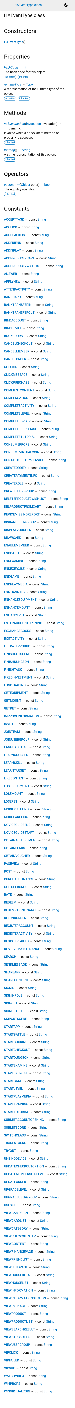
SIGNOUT (11, 1003)
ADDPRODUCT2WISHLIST (22, 266)
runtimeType (12, 84)
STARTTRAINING (16, 1104)
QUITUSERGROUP (16, 887)
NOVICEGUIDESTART (19, 833)
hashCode (11, 68)
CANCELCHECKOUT (18, 343)
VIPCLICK (11, 1352)
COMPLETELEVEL (17, 413)
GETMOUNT (12, 701)
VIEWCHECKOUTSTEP (20, 1236)
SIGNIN (9, 988)
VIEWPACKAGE (15, 1306)
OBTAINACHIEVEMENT (20, 840)
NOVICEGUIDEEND (17, 825)
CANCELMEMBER (16, 351)
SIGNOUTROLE (14, 1011)
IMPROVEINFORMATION (21, 716)
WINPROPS (12, 1384)
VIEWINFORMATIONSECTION (25, 1298)
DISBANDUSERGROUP (20, 522)
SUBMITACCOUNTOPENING (24, 1120)
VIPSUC (9, 1368)
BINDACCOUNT (15, 320)
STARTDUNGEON (16, 1058)
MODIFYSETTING (16, 809)
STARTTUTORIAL (16, 1112)
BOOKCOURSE (14, 336)
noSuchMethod (14, 124)
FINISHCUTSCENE (17, 654)
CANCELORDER (15, 359)
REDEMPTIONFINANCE (20, 910)
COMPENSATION (16, 398)
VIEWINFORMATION (18, 1290)
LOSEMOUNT (13, 794)
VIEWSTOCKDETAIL (18, 1337)
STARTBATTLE (14, 1034)
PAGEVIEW (11, 864)
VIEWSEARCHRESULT (19, 1329)
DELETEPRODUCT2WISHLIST (25, 499)
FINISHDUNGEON (16, 662)
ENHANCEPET (14, 615)
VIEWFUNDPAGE (16, 1267)
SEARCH (10, 957)
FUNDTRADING (15, 685)
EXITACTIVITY (14, 639)
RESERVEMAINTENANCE (22, 949)
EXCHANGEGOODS (17, 631)
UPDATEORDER (15, 1182)
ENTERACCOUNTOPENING (23, 623)
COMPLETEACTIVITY (19, 406)
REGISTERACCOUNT (18, 926)
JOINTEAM (12, 732)
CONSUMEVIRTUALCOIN (21, 452)
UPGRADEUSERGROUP (20, 1197)
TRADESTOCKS (15, 1143)
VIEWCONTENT (15, 1244)
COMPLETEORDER (17, 421)
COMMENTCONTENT (19, 390)
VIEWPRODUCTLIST (18, 1321)
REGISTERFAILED (16, 941)
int (24, 68)
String (26, 150)
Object (25, 185)
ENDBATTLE (13, 553)
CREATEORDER (15, 468)
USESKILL (11, 1205)
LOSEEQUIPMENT (16, 786)
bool (47, 185)
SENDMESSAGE (15, 964)
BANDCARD (12, 297)
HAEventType (13, 42)
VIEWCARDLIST (15, 1221)
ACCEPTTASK (14, 219)
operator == (12, 185)
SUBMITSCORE (15, 1127)
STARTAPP (12, 1027)
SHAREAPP (12, 972)
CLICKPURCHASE (16, 382)
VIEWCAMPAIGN (16, 1213)
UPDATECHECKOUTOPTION (24, 1166)
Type (29, 84)
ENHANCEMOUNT (17, 607)
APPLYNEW (12, 282)
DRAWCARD (12, 538)
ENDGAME (11, 576)
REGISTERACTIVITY (18, 933)
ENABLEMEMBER (16, 545)
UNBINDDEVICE (15, 1158)
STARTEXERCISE (16, 1073)
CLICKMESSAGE (15, 375)
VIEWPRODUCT (15, 1314)
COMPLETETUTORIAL (19, 437)
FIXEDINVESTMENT (18, 677)
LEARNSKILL (13, 763)
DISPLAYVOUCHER (17, 530)
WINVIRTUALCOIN (17, 1391)
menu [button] (7, 5)
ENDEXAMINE (14, 561)
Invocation (33, 124)
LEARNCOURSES (16, 755)
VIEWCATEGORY (16, 1228)
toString (9, 150)
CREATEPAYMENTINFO (20, 476)
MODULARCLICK (16, 817)
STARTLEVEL (13, 1089)
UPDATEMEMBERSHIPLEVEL (24, 1174)
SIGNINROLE (13, 995)
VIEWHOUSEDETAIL (18, 1275)
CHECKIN (10, 367)
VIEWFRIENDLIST (16, 1259)
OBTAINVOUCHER (17, 856)
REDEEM (10, 902)
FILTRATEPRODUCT (18, 646)
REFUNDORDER (15, 918)
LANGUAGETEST (16, 747)
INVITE (9, 724)
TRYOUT (10, 1151)
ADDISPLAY (12, 250)
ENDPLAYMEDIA (16, 584)
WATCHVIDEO (14, 1376)
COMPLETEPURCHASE (20, 429)
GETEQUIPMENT (16, 693)
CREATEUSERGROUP (19, 491)
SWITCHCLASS (15, 1135)
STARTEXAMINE (15, 1065)
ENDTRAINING (14, 592)
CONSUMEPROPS (16, 444)
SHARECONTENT (16, 980)
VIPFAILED (11, 1360)
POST (8, 871)
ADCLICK (10, 227)
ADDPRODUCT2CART (19, 258)
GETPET (10, 708)
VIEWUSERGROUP (17, 1345)
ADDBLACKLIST (15, 235)
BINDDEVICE (13, 328)
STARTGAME (13, 1081)
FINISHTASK (13, 670)
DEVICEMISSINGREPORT (22, 514)
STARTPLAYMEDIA (17, 1096)
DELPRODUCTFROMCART (22, 506)
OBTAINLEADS (14, 848)
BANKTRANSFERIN (17, 305)
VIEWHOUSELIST (16, 1283)
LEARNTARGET (15, 770)
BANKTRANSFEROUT (19, 312)
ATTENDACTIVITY (17, 289)
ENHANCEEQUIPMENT (20, 600)
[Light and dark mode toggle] (66, 5)
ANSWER (10, 274)
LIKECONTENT (14, 778)
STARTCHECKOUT (17, 1050)
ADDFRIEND (12, 243)
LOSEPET (10, 801)
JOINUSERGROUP (17, 739)
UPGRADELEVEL (15, 1189)
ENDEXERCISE (14, 569)
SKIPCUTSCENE (15, 1019)
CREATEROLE (13, 483)
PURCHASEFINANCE (19, 879)
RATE (8, 895)
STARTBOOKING (16, 1042)
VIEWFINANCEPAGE (18, 1252)
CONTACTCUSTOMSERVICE (24, 460)
